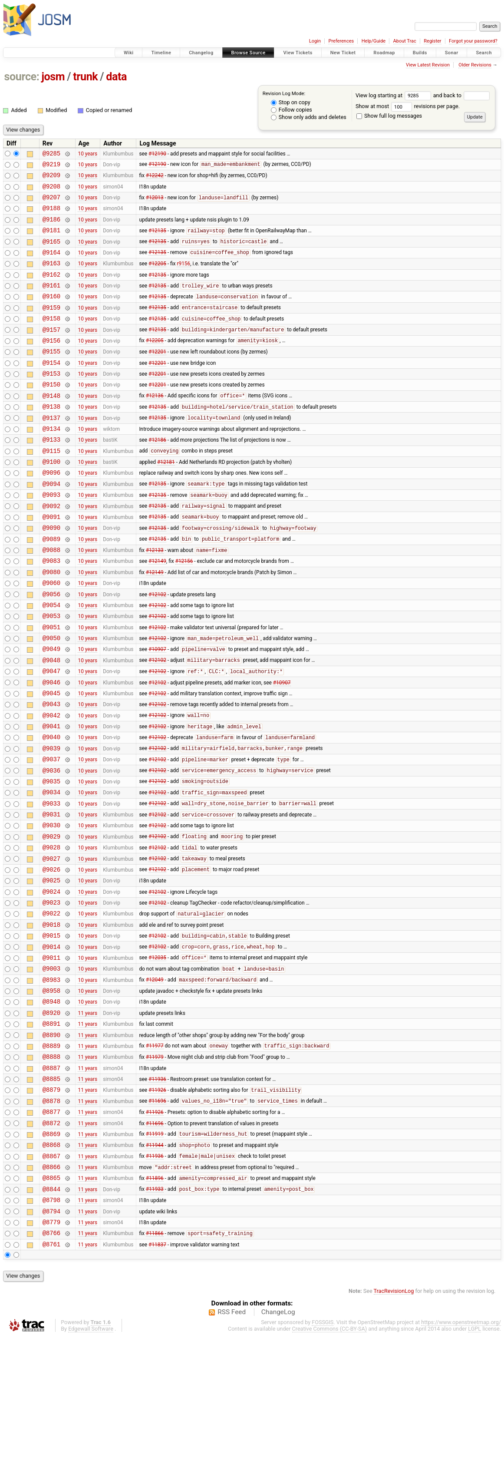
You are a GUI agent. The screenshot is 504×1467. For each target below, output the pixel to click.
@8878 (51, 1214)
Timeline (161, 53)
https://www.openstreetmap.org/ (461, 1452)
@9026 (51, 955)
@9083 (51, 610)
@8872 (51, 1239)
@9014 (51, 1041)
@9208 (51, 191)
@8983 (51, 1078)
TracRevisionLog (394, 1421)
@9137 (51, 450)
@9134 (51, 462)
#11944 (155, 1264)
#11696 (157, 1214)
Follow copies (291, 109)
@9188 (51, 215)
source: (22, 76)
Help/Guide (373, 41)
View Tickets (297, 53)
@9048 (51, 721)
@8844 (51, 1312)
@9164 (51, 265)
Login (315, 41)
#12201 (157, 376)
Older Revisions (474, 65)
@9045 (51, 758)
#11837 (157, 1374)
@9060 (51, 635)
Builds (420, 53)
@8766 (51, 1362)
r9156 (183, 277)
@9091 (51, 561)
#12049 (155, 1079)
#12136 (155, 426)
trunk (85, 76)
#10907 (157, 709)
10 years (87, 154)
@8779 (51, 1349)
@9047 (51, 733)
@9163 (51, 277)
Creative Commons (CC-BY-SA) (329, 1459)
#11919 (155, 1251)
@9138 (51, 437)
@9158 (51, 339)
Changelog (201, 53)
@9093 (51, 536)
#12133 (155, 598)
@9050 (51, 696)
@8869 (51, 1251)
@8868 (51, 1263)
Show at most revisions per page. (408, 106)
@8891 (51, 1127)
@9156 (51, 364)
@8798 (51, 1325)
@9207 (51, 203)
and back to (461, 95)
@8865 (51, 1300)
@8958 (51, 1091)
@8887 (51, 1177)
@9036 (51, 844)
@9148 (51, 425)
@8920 (51, 1115)
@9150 (51, 413)
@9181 (51, 240)
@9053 (51, 671)
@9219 (51, 166)
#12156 (184, 610)
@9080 (51, 622)
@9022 (51, 1004)
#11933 (155, 1313)
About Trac (404, 41)
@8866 (51, 1288)
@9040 (51, 807)
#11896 (155, 1301)
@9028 (51, 930)
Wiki (129, 53)
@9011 (51, 1054)
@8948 (51, 1103)
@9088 (51, 598)
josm (53, 76)
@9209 (51, 179)
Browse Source (248, 53)
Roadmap (384, 53)
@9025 (51, 967)
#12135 (157, 241)
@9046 (51, 746)
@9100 (51, 499)
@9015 (51, 1029)
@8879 (51, 1201)
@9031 (51, 893)
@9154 (51, 388)
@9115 (51, 487)
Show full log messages (389, 115)
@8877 (51, 1226)
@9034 (51, 869)
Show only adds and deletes (308, 117)
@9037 (51, 832)
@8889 (51, 1152)
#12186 (157, 475)
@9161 (51, 302)
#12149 (157, 610)
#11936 (157, 1189)
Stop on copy (290, 102)
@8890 (51, 1140)
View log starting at (394, 95)
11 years (87, 1115)
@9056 (51, 647)
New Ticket (343, 53)
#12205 (157, 277)
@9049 (51, 708)
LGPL (474, 1459)
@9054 (51, 659)
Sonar (451, 53)
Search (484, 53)
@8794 (51, 1337)
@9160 (51, 314)
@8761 (51, 1374)
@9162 (51, 290)
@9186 (51, 228)
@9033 (51, 881)
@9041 (51, 795)
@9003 (51, 1066)
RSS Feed (231, 1442)
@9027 (51, 943)
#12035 (157, 1054)
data (116, 76)
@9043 (51, 770)
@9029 (51, 918)
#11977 (155, 1153)
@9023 (51, 992)
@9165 (51, 253)
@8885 (51, 1189)
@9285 (51, 154)
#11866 (155, 1362)
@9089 (51, 586)
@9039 (51, 820)
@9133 (51, 474)
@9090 (51, 573)
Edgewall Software (90, 1459)
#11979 (155, 1165)
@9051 (51, 684)
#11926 (157, 1202)
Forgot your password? (473, 41)
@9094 (51, 524)
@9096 (51, 511)
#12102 (157, 647)
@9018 (51, 1017)
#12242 (155, 179)
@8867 (51, 1276)
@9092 (51, 549)
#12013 (155, 204)
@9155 (51, 376)
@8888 (51, 1164)
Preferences (341, 41)
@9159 (51, 327)
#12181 (166, 499)
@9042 (51, 783)
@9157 (51, 351)
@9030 (51, 906)
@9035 (51, 856)
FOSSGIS (322, 1452)
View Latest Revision (428, 65)
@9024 (51, 980)
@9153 (51, 400)
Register (432, 41)
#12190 (157, 154)
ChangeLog (278, 1442)
